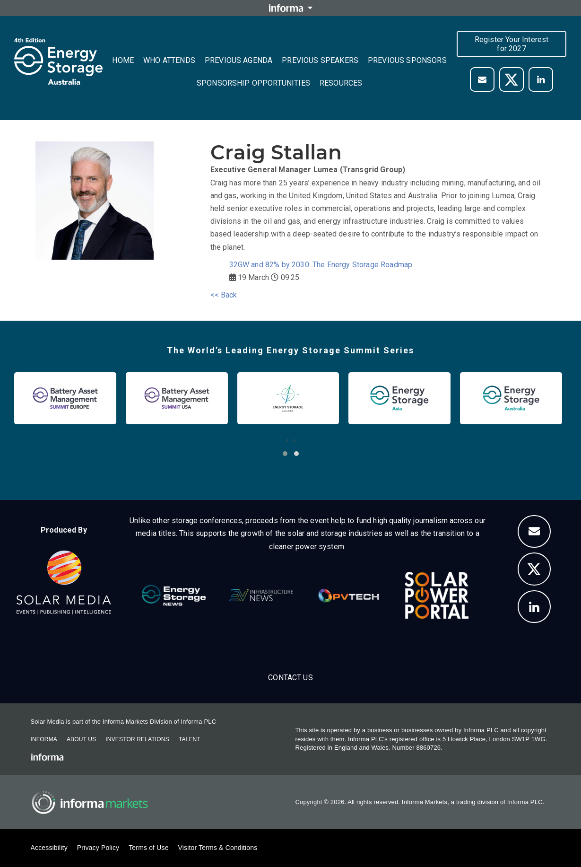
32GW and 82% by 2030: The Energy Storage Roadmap (321, 264)
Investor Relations (137, 739)
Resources (341, 83)
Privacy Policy (98, 847)
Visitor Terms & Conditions (218, 847)
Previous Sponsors (407, 60)
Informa (44, 739)
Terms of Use (148, 847)
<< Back (223, 294)
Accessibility (49, 847)
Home (123, 60)
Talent (189, 739)
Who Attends (169, 60)
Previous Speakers (320, 60)
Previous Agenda (238, 60)
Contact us (290, 677)
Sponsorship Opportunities (253, 83)
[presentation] (287, 440)
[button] (285, 453)
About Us (81, 739)
